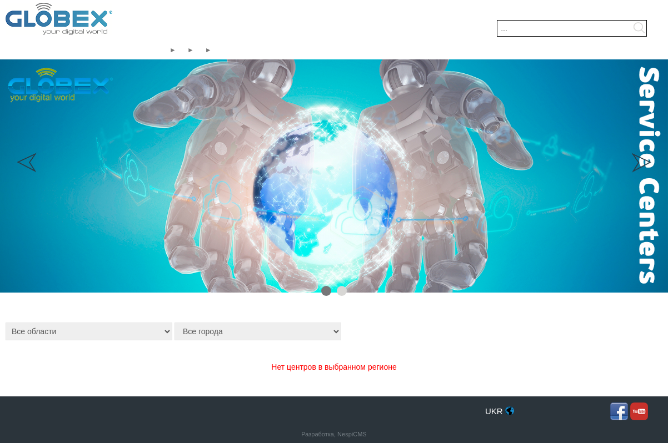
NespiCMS (352, 434)
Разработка (317, 434)
